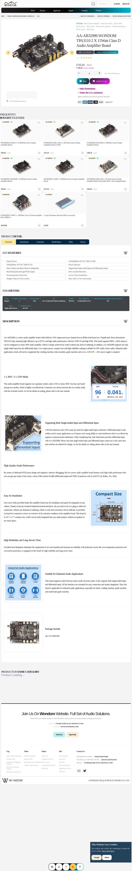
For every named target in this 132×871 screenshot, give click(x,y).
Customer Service (47, 846)
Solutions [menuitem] (98, 10)
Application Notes (65, 855)
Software (62, 858)
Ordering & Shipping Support (13, 850)
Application (57, 11)
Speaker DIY (28, 846)
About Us (45, 843)
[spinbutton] (89, 73)
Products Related (29, 843)
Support (71, 11)
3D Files (62, 849)
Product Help (10, 846)
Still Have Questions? (13, 859)
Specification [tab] (24, 242)
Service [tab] (82, 242)
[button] (79, 73)
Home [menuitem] (33, 10)
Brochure (62, 846)
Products (43, 11)
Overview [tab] (8, 242)
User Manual (63, 843)
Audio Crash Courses (31, 852)
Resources (45, 855)
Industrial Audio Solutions (32, 849)
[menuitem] (44, 10)
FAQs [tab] (71, 242)
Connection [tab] (40, 242)
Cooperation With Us (48, 852)
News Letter (46, 849)
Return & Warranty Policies (12, 854)
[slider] (86, 58)
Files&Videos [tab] (56, 242)
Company (84, 11)
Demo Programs (64, 852)
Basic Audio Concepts (13, 843)
